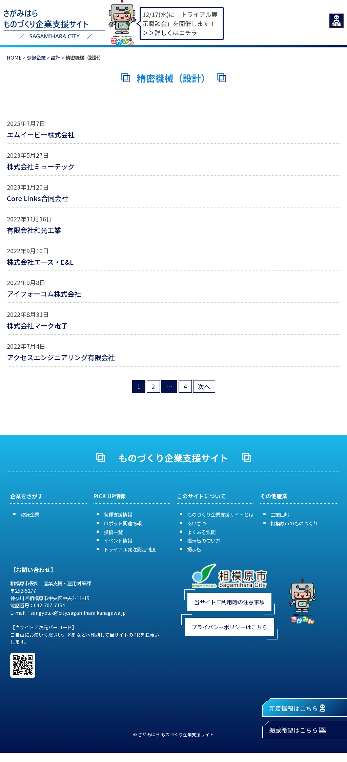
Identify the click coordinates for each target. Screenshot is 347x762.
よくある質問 (201, 532)
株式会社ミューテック (41, 166)
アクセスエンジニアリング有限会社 (61, 357)
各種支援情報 (118, 514)
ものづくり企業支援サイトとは (220, 514)
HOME (14, 57)
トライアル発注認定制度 (130, 549)
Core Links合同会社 (37, 198)
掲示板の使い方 (203, 540)
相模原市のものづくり (294, 523)
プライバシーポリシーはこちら (229, 627)
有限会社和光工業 (34, 230)
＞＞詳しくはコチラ (169, 32)
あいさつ (196, 523)
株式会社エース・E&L (40, 262)
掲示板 (194, 549)
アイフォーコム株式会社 (44, 294)
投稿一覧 (113, 532)
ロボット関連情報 (123, 523)
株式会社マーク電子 (41, 325)
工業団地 (279, 514)
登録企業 (36, 57)
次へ (204, 386)
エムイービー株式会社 (41, 134)
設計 (55, 57)
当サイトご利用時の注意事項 (229, 602)
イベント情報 (118, 540)
